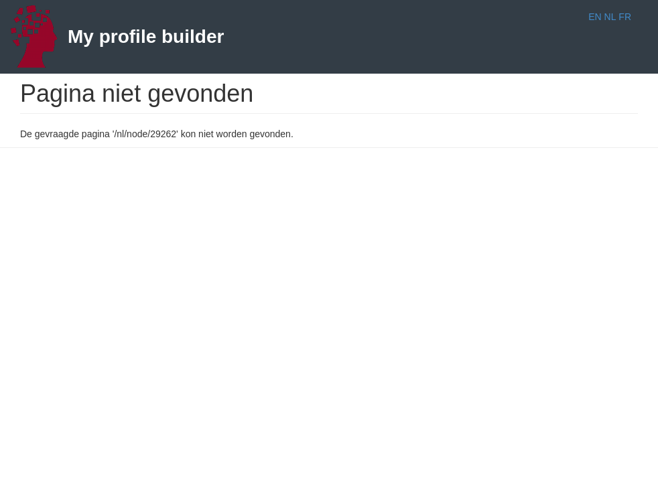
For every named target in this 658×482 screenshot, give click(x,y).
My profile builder (146, 36)
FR (624, 16)
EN (594, 16)
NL (610, 16)
